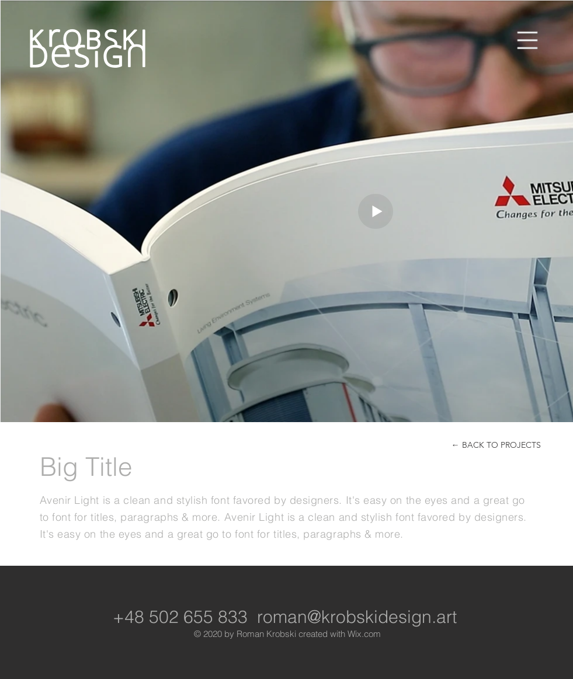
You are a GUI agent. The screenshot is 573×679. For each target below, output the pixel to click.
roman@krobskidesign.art (357, 617)
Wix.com (364, 633)
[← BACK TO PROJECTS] (496, 445)
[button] (528, 40)
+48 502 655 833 (180, 617)
